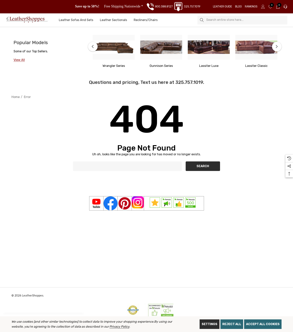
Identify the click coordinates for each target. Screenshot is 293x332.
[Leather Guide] (222, 6)
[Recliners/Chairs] (146, 20)
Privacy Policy (119, 326)
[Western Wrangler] (114, 65)
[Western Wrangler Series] (114, 47)
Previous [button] (93, 46)
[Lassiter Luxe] (209, 47)
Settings (209, 324)
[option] (114, 51)
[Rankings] (251, 6)
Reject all (231, 324)
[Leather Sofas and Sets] (76, 20)
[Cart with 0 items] (277, 6)
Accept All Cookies (263, 324)
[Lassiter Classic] (256, 47)
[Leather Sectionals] (113, 20)
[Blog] (238, 6)
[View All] (19, 60)
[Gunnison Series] (161, 47)
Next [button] (277, 46)
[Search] (201, 20)
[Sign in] (262, 6)
